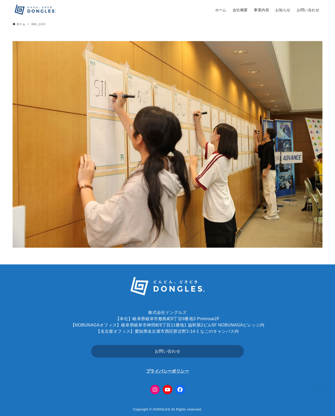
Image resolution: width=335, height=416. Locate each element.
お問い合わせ (167, 351)
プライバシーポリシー (167, 371)
